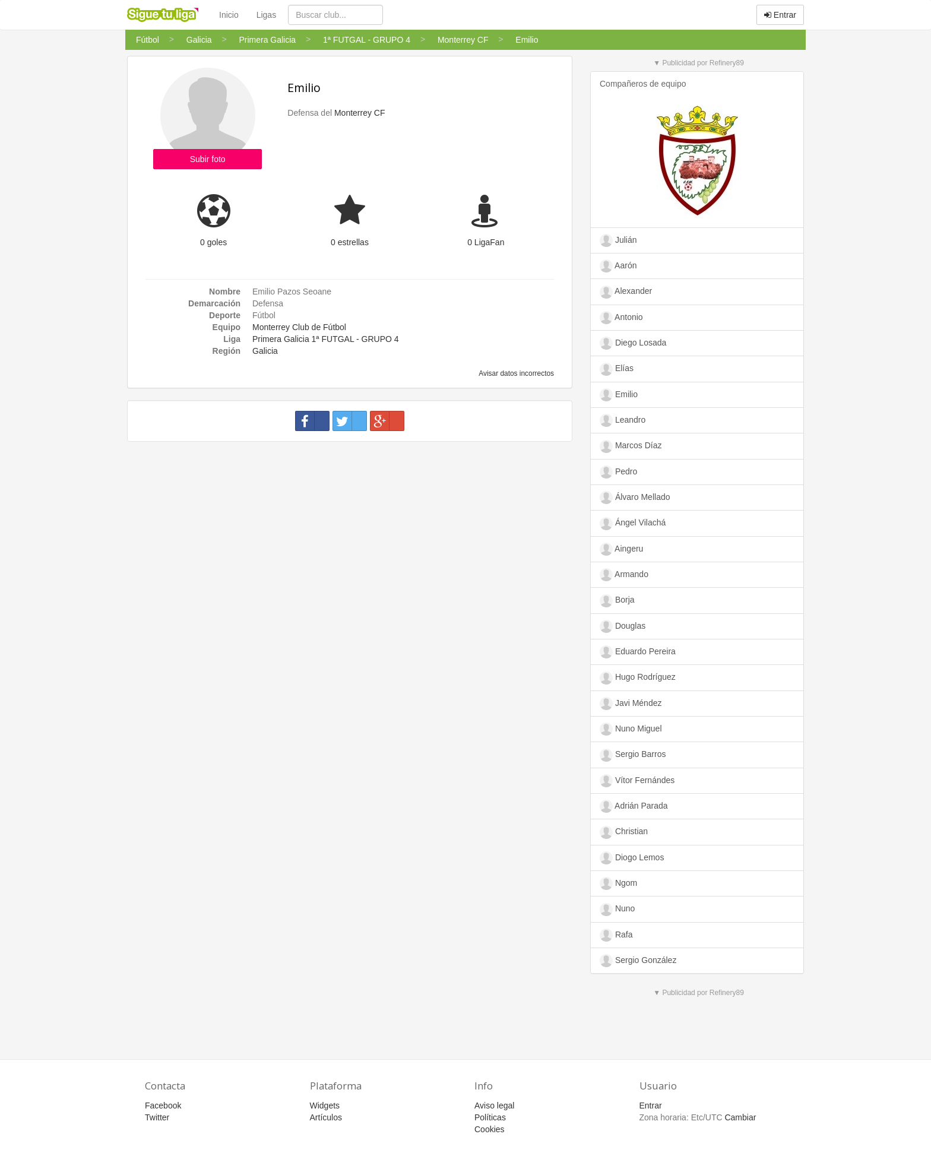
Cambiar (740, 1117)
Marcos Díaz (630, 446)
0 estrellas (350, 242)
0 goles (213, 242)
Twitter (157, 1117)
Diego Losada (633, 343)
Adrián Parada (634, 806)
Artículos (326, 1117)
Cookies (489, 1129)
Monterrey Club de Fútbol (299, 327)
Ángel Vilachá (633, 523)
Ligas (266, 15)
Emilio (304, 88)
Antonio (621, 317)
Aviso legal (494, 1105)
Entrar (780, 15)
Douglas (622, 626)
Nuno (617, 909)
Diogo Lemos (632, 857)
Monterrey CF (359, 113)
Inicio (229, 15)
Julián (618, 240)
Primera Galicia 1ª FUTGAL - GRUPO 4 (325, 339)
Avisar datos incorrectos (515, 373)
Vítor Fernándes (637, 780)
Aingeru (621, 549)
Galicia (265, 351)
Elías (617, 369)
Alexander (626, 292)
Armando (624, 574)
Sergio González (638, 960)
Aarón (618, 266)
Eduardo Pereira (638, 651)
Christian (624, 832)
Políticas (490, 1117)
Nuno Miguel (631, 729)
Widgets (325, 1105)
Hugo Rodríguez (638, 678)
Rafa (616, 935)
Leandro (622, 420)
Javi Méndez (630, 703)
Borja (617, 600)
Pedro (618, 472)
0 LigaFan (485, 242)
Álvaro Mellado (635, 497)
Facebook (163, 1105)
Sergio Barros (633, 755)
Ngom (618, 883)
